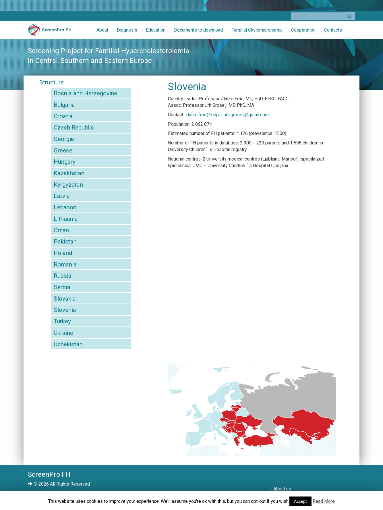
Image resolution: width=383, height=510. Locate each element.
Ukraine (63, 332)
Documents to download (198, 30)
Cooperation (303, 30)
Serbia (62, 287)
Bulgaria (64, 104)
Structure (51, 82)
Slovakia (65, 298)
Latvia (62, 195)
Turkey (62, 321)
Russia (62, 275)
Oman (61, 230)
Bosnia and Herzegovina (85, 93)
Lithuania (66, 218)
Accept (300, 501)
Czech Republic (74, 127)
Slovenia (65, 309)
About (102, 30)
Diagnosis (127, 30)
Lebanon (65, 207)
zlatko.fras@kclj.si (203, 114)
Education (155, 30)
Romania (65, 264)
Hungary (65, 161)
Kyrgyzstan (68, 184)
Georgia (64, 139)
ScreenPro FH (49, 31)
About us (282, 489)
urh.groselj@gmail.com (246, 114)
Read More (324, 501)
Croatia (63, 116)
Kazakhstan (69, 173)
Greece (63, 150)
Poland (63, 253)
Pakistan (65, 241)
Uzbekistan (68, 344)
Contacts (333, 30)
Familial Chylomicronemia (257, 30)
